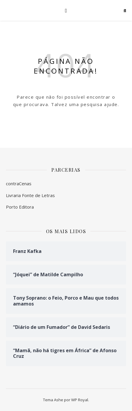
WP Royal (79, 399)
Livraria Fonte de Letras (30, 195)
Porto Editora (20, 207)
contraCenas (18, 183)
